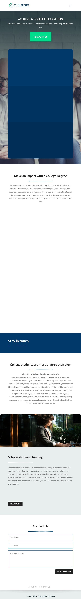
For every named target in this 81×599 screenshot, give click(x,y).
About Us (32, 587)
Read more (15, 504)
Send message (64, 572)
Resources (40, 36)
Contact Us (44, 587)
